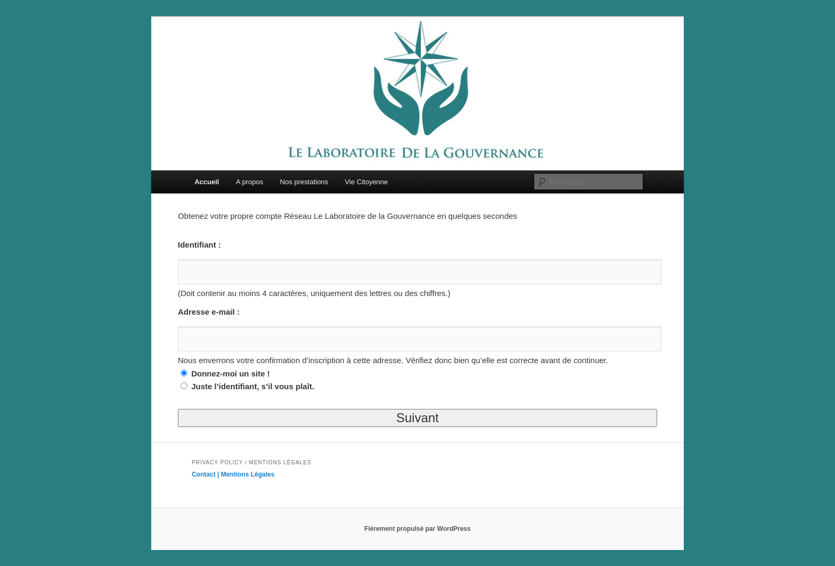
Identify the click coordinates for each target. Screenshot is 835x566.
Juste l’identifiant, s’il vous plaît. (252, 386)
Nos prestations (304, 182)
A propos (249, 182)
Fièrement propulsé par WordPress (417, 528)
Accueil (206, 182)
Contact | (206, 474)
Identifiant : (199, 244)
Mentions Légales (248, 474)
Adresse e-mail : (209, 311)
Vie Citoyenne (366, 182)
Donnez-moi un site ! (230, 373)
